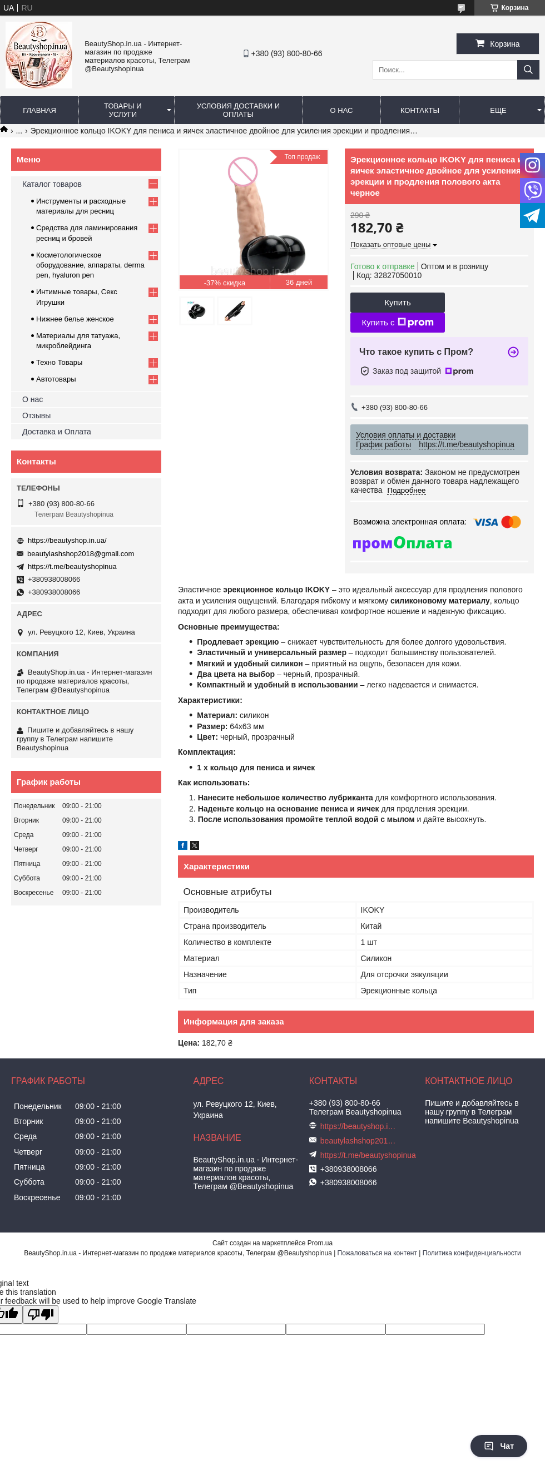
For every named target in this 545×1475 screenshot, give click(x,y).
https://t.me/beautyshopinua (72, 566)
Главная (39, 110)
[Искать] (528, 70)
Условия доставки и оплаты (238, 110)
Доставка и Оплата (56, 431)
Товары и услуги (123, 110)
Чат (499, 1446)
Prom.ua (320, 1243)
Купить (397, 302)
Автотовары (56, 379)
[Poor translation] (40, 1314)
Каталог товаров (52, 184)
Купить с (397, 323)
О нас (341, 110)
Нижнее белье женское (75, 319)
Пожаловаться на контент (377, 1253)
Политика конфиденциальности (472, 1253)
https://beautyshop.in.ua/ (67, 540)
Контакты (419, 110)
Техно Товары (59, 362)
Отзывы (36, 415)
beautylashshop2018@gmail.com (80, 554)
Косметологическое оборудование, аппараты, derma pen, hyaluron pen (90, 265)
